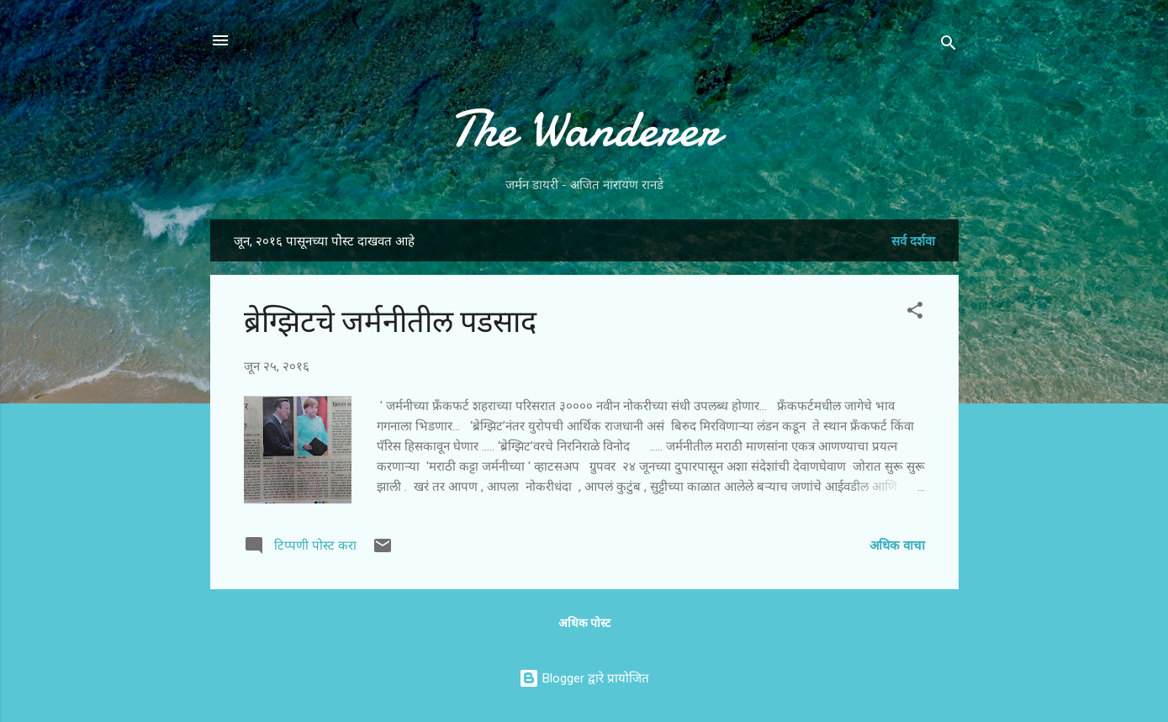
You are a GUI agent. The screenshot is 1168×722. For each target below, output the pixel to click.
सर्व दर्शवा (913, 241)
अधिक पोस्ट (584, 623)
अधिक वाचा (897, 545)
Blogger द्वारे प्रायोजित (584, 678)
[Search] (948, 45)
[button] (915, 313)
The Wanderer (584, 128)
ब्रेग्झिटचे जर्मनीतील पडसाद (390, 322)
